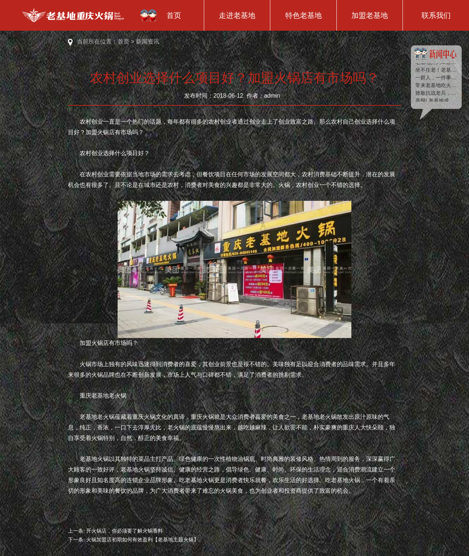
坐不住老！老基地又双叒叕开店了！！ (436, 70)
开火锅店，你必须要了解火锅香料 (124, 531)
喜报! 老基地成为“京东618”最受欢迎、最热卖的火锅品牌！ (436, 101)
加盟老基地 (369, 15)
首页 (174, 15)
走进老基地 (237, 15)
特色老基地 (303, 15)
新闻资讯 (147, 41)
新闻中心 (436, 55)
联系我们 (436, 15)
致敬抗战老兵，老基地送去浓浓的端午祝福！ (436, 93)
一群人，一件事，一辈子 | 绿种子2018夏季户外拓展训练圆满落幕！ (436, 78)
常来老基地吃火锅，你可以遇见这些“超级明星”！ (436, 86)
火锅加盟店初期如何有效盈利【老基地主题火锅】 (142, 539)
